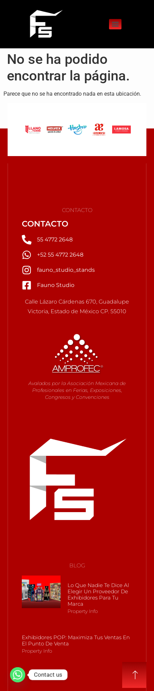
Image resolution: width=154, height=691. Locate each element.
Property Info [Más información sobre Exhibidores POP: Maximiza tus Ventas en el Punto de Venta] (37, 651)
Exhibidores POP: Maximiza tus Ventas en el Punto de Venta (76, 640)
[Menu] (115, 24)
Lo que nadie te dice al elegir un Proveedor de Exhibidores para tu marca (98, 594)
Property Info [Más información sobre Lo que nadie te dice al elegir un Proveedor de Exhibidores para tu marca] (82, 611)
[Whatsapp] (17, 674)
